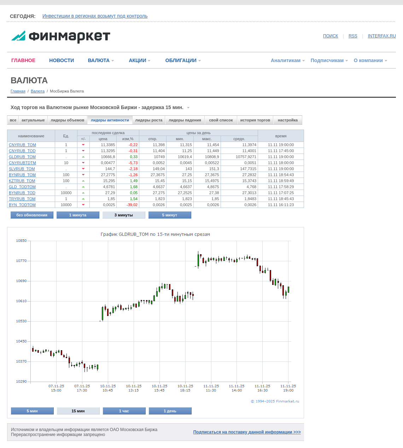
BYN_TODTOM (22, 205)
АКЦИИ (137, 60)
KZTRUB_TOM (22, 181)
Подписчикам (327, 60)
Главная (18, 91)
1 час (124, 411)
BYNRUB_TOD (22, 193)
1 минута (77, 215)
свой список (221, 120)
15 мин (78, 411)
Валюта (38, 91)
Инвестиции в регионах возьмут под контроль (94, 16)
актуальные (33, 120)
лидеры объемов (67, 120)
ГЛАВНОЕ (23, 60)
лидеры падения (185, 120)
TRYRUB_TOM (22, 199)
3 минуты (124, 215)
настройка (288, 120)
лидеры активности (110, 120)
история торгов (255, 120)
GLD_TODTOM (22, 187)
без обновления (31, 215)
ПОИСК (330, 36)
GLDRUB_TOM (22, 157)
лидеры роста (149, 120)
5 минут (169, 215)
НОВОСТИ (61, 60)
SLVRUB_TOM (22, 169)
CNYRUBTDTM (22, 163)
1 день (170, 411)
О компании (368, 60)
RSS (353, 36)
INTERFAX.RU (382, 36)
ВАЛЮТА (99, 60)
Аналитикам (285, 60)
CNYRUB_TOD (22, 151)
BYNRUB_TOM (22, 175)
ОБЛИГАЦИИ (181, 60)
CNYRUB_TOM (22, 145)
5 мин (32, 411)
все (13, 120)
